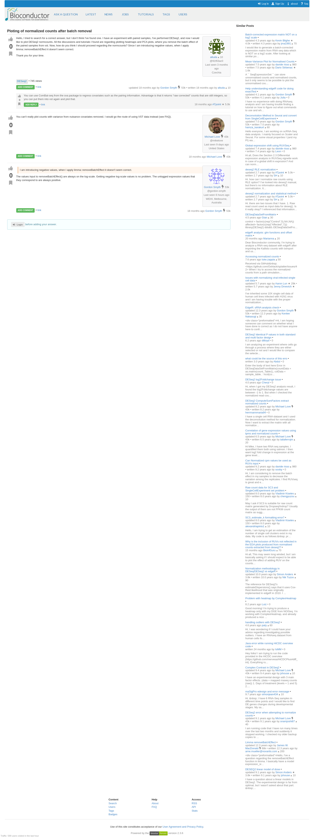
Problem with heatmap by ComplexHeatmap (270, 598)
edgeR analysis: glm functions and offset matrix (268, 234)
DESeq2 (22, 81)
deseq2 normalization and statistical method (270, 193)
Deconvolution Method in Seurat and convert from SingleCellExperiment (271, 117)
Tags (111, 810)
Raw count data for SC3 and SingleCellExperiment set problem (265, 489)
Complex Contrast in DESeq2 (262, 667)
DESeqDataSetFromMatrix (260, 214)
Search (113, 803)
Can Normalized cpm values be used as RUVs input (268, 462)
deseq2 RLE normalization (260, 169)
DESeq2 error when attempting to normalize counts (270, 714)
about (292, 3)
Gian (265, 217)
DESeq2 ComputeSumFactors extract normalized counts (267, 402)
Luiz (264, 604)
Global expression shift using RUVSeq (267, 145)
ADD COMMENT (25, 87)
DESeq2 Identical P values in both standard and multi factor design (270, 336)
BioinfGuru (269, 550)
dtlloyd (266, 340)
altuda (213, 57)
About (155, 803)
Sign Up (277, 3)
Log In (263, 3)
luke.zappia (269, 259)
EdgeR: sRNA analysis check (262, 307)
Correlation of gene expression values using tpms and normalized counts (270, 432)
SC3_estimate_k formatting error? (265, 517)
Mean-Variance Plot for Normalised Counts (270, 61)
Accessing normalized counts (262, 256)
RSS (194, 803)
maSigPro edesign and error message (267, 691)
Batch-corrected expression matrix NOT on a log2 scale (271, 36)
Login (18, 224)
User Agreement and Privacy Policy (183, 826)
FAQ (154, 806)
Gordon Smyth (212, 187)
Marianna (269, 238)
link (39, 86)
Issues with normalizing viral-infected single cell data (270, 279)
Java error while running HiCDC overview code (269, 645)
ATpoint (217, 104)
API (194, 806)
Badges (113, 814)
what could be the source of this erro (266, 358)
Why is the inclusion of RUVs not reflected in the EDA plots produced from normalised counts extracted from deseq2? (271, 544)
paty (264, 625)
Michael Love (212, 136)
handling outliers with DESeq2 (262, 622)
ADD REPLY (31, 105)
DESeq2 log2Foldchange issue (263, 379)
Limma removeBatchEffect (260, 742)
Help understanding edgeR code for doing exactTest (269, 90)
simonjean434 (270, 694)
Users (112, 806)
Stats (195, 810)
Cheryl (266, 382)
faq (304, 3)
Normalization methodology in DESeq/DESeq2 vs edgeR (262, 570)
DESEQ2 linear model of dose (262, 769)
